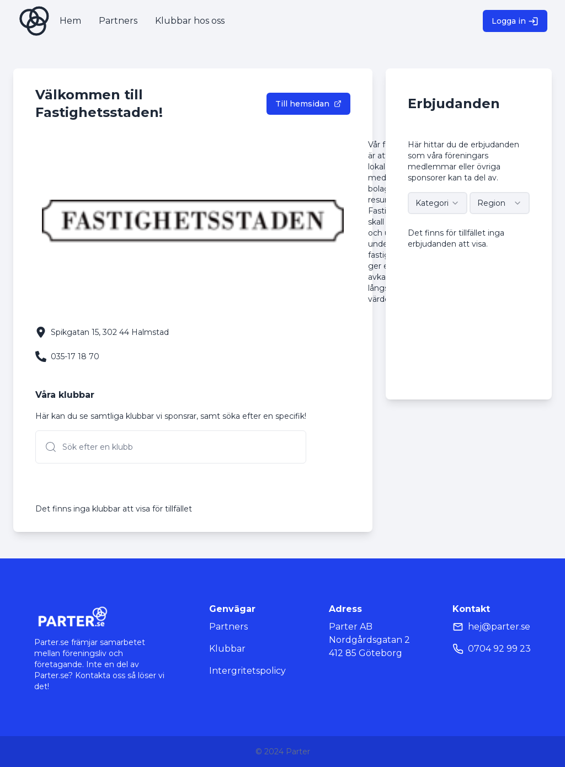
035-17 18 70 (75, 356)
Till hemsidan (308, 104)
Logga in (515, 21)
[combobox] (438, 203)
